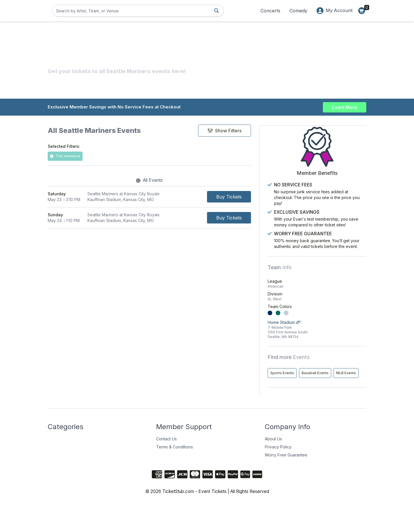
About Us (273, 450)
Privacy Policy (278, 458)
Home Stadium (330, 329)
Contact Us (166, 450)
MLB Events (308, 384)
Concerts (270, 11)
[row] (162, 197)
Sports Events (310, 372)
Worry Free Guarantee (286, 466)
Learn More (344, 107)
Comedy (298, 11)
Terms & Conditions (174, 458)
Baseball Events (342, 372)
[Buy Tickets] (255, 197)
